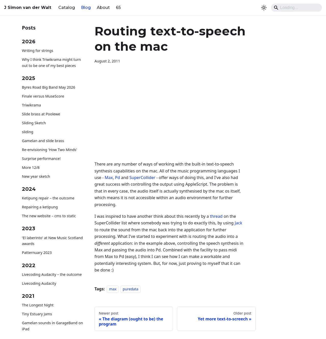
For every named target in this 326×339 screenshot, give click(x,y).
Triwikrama (31, 105)
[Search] (296, 8)
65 (118, 7)
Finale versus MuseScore (43, 96)
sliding (27, 131)
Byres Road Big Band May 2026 (48, 87)
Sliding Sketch (34, 122)
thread (216, 216)
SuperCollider (142, 177)
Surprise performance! (41, 158)
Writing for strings (37, 50)
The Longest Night (37, 305)
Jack (238, 223)
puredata (131, 289)
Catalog (66, 7)
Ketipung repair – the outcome (48, 198)
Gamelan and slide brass (43, 140)
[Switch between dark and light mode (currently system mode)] (264, 8)
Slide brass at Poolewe (41, 114)
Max (109, 177)
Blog (86, 7)
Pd (117, 177)
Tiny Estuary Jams (37, 313)
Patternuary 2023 (37, 252)
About (103, 7)
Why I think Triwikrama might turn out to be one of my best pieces (51, 62)
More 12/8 (30, 167)
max (112, 289)
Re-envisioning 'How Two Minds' (49, 149)
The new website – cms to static (49, 215)
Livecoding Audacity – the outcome (52, 274)
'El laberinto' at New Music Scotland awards (52, 240)
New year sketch (36, 176)
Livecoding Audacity (39, 283)
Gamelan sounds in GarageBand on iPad (52, 325)
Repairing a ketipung (40, 207)
